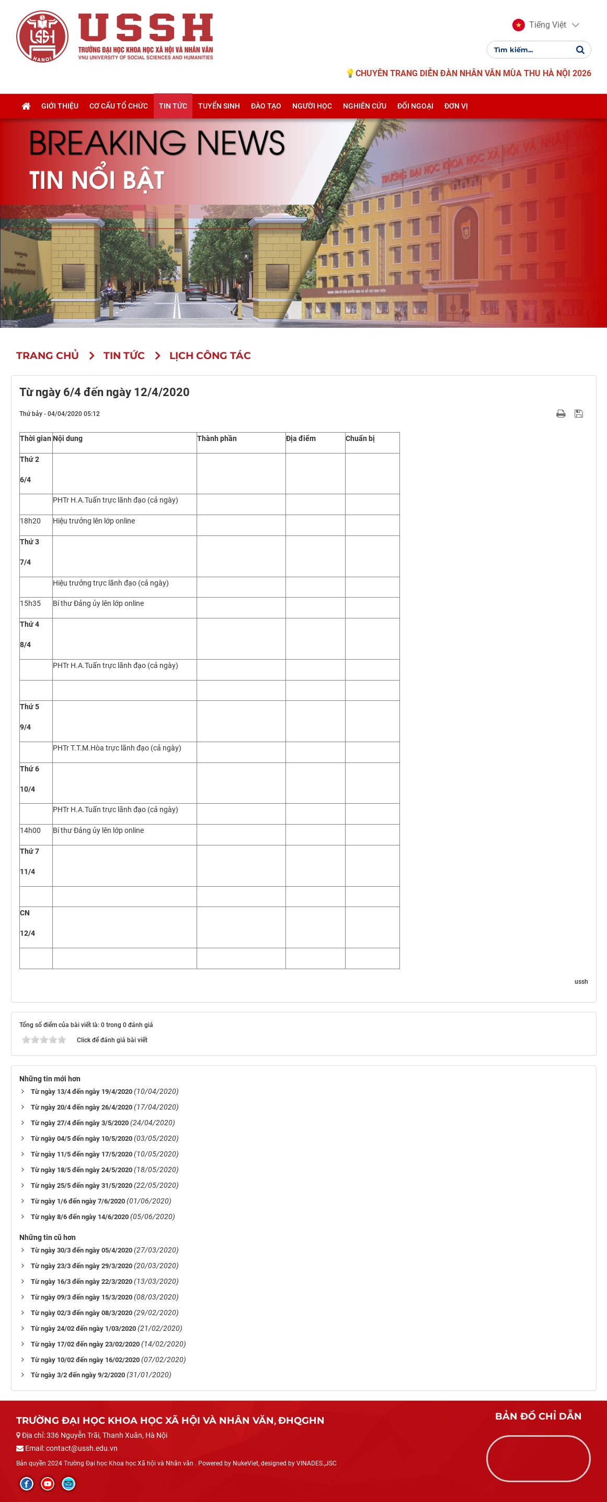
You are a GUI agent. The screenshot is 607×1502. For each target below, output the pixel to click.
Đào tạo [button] (266, 106)
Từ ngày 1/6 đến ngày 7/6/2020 (78, 1201)
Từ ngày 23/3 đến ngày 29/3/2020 (81, 1266)
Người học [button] (312, 106)
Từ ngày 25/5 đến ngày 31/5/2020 (81, 1185)
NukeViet (245, 1463)
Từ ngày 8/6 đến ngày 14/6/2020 (80, 1217)
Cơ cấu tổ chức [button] (118, 106)
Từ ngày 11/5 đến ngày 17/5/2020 (81, 1154)
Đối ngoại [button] (415, 106)
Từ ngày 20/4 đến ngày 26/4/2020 (81, 1107)
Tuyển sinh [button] (219, 106)
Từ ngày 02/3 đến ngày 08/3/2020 (81, 1313)
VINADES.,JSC (316, 1463)
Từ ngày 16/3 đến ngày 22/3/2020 (81, 1281)
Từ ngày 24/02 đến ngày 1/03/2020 (83, 1328)
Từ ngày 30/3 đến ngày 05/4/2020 (81, 1250)
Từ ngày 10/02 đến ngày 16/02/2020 (85, 1360)
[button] (539, 25)
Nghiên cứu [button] (364, 106)
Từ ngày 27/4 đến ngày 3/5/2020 (80, 1123)
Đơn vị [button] (456, 106)
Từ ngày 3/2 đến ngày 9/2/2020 (78, 1375)
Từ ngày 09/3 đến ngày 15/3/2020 (81, 1297)
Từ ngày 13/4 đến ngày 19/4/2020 (81, 1091)
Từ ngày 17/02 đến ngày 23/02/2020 (85, 1344)
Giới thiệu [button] (59, 106)
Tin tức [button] (173, 106)
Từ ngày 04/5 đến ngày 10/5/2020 (81, 1138)
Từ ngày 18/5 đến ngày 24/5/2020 (81, 1170)
